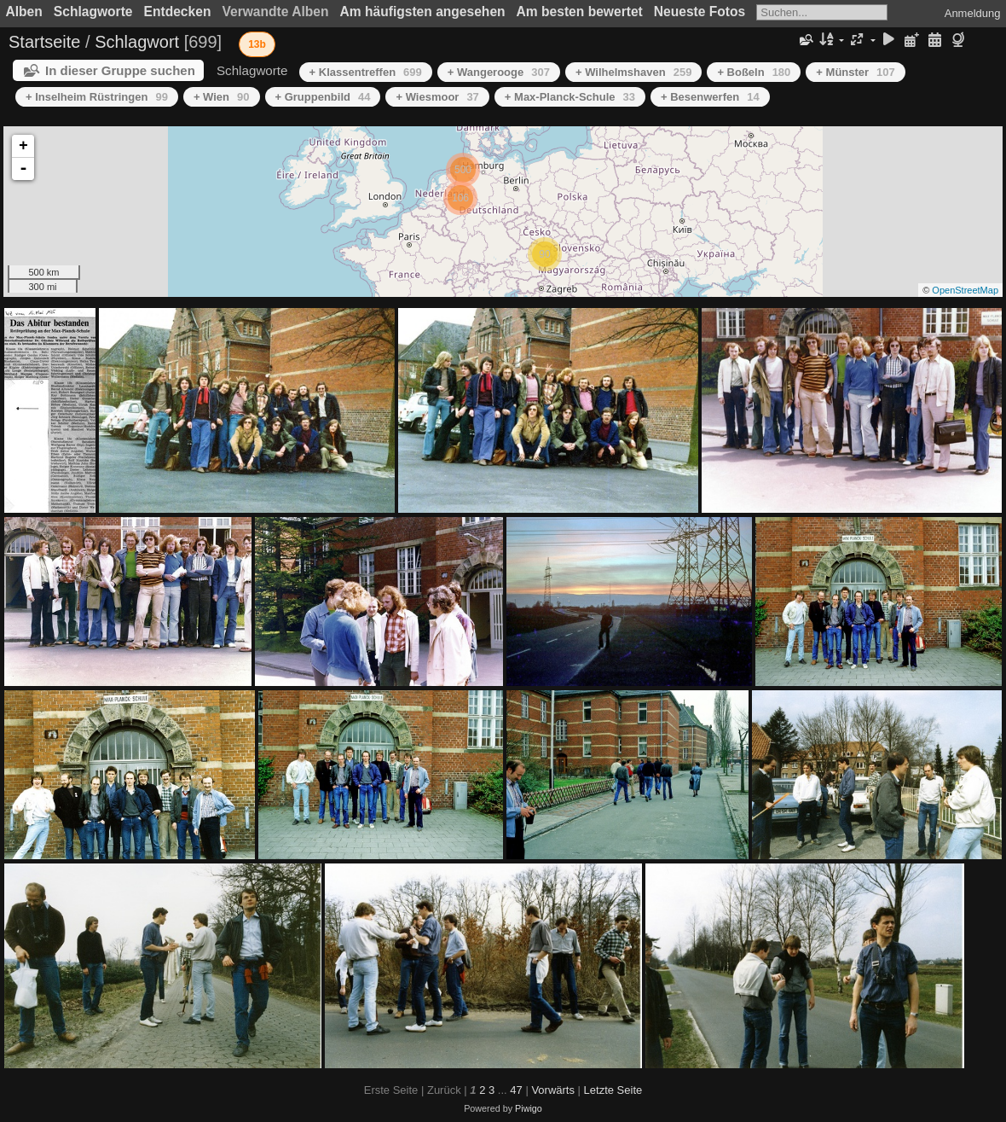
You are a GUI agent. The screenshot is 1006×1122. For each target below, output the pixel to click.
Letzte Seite (613, 1090)
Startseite (44, 41)
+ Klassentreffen (365, 72)
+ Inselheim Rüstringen (97, 96)
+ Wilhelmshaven (633, 72)
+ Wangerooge (499, 72)
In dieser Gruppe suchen (120, 70)
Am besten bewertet (580, 11)
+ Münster (855, 72)
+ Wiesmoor (437, 96)
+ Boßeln (753, 72)
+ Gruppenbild (323, 96)
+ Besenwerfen (710, 96)
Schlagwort (137, 41)
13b (257, 44)
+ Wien (222, 96)
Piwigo (528, 1108)
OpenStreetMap (965, 290)
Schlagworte (93, 11)
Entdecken (177, 11)
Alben (24, 11)
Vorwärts (553, 1090)
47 (516, 1090)
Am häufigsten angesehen (423, 11)
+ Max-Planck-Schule (570, 96)
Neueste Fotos (699, 11)
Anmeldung (973, 13)
